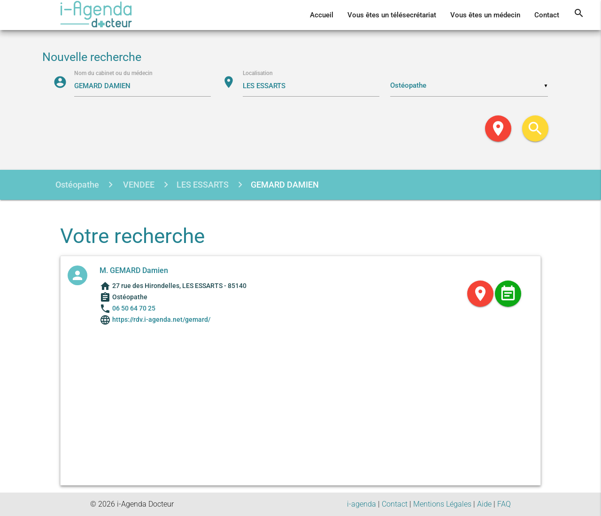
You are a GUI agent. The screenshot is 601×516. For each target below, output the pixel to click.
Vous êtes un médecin (485, 15)
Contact (546, 15)
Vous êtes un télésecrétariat (391, 15)
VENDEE (137, 185)
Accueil (321, 15)
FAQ (504, 504)
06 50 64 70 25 (133, 308)
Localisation (258, 73)
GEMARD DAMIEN (285, 185)
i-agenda (361, 504)
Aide (484, 504)
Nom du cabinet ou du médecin (113, 73)
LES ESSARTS (203, 185)
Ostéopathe (77, 185)
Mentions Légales (442, 504)
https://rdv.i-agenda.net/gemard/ (160, 319)
